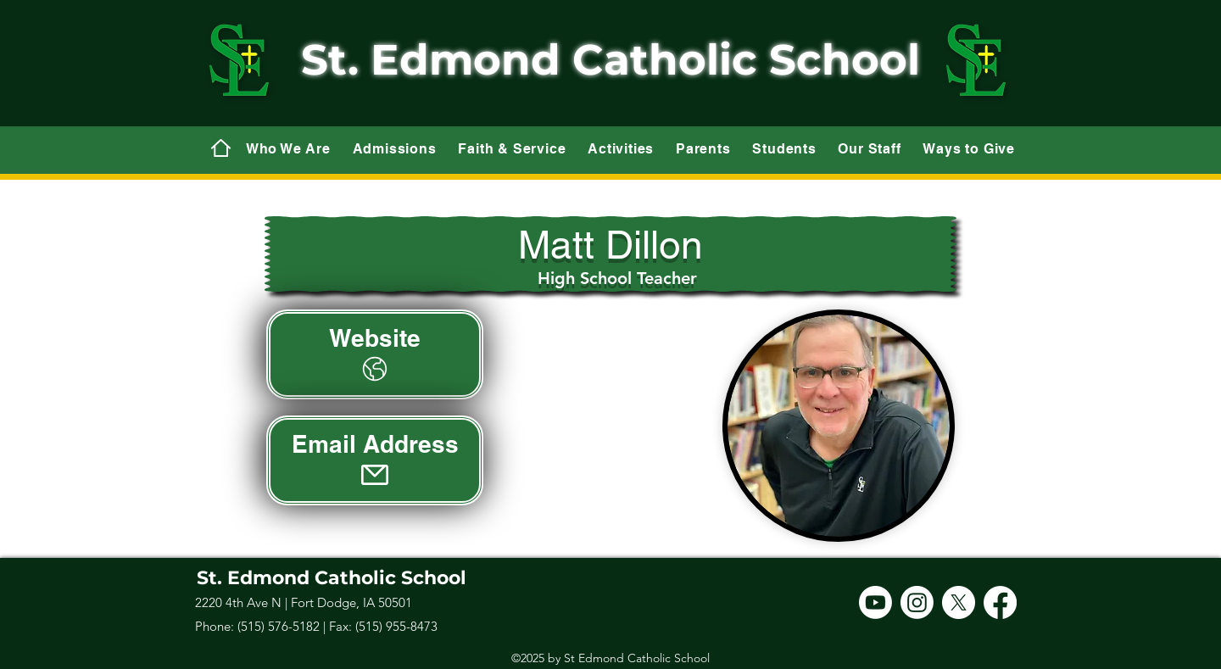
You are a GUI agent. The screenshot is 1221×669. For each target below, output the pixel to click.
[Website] (374, 354)
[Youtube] (875, 602)
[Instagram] (917, 602)
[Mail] (220, 147)
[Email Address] (374, 460)
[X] (958, 602)
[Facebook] (1000, 602)
